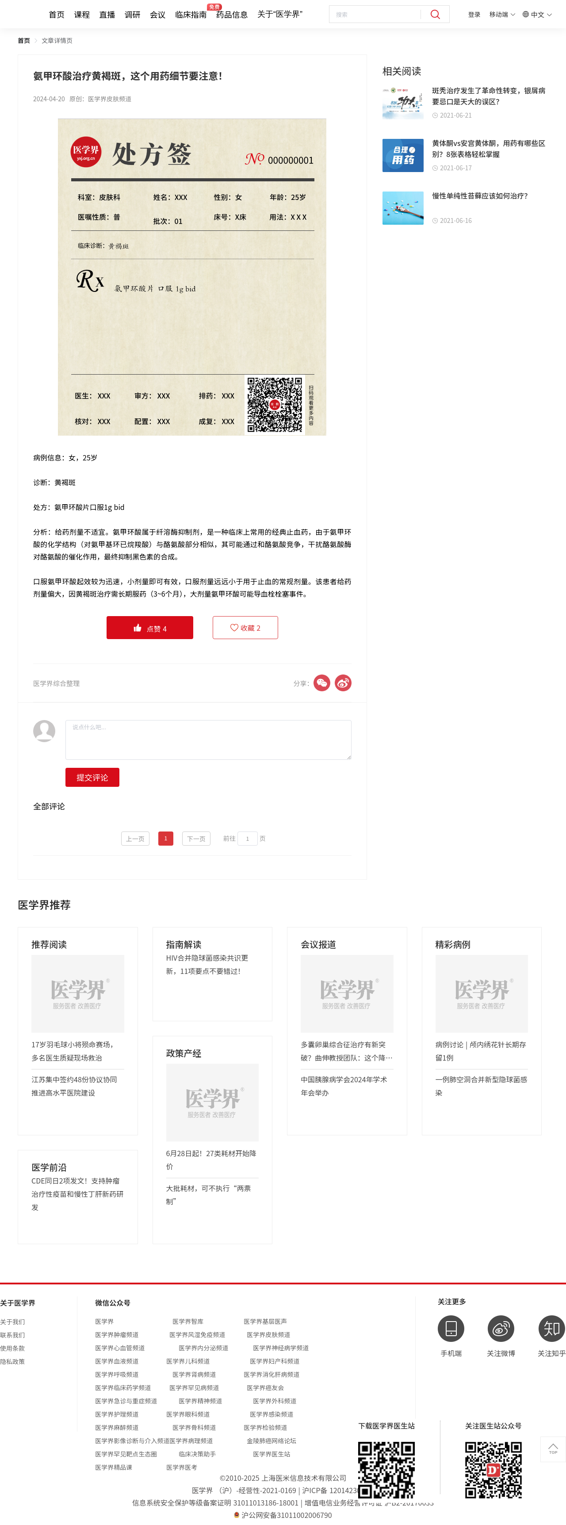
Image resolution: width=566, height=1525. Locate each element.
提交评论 (92, 777)
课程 (82, 14)
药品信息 (232, 14)
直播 (107, 14)
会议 (158, 14)
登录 (474, 14)
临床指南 (191, 14)
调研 (132, 14)
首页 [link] (24, 40)
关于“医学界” (279, 14)
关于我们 (12, 1321)
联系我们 (12, 1334)
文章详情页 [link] (57, 40)
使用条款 (12, 1348)
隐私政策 (12, 1361)
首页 (57, 14)
